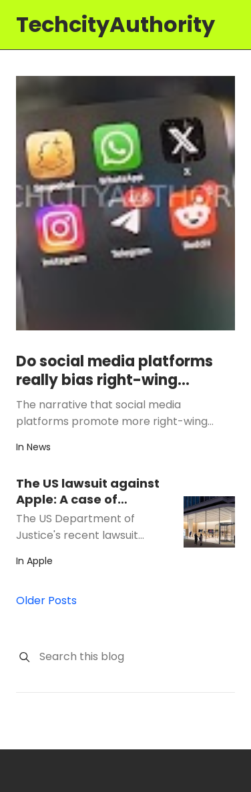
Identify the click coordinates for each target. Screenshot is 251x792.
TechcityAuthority (115, 24)
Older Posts (46, 600)
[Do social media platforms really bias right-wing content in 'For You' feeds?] (125, 203)
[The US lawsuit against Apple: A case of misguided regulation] (209, 522)
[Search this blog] (136, 656)
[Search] (24, 657)
